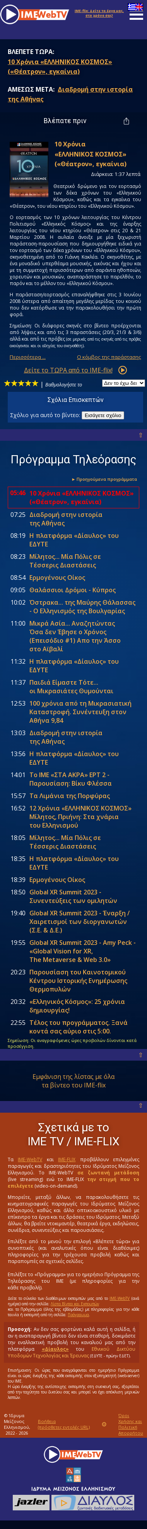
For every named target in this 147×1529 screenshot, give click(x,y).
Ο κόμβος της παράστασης (109, 356)
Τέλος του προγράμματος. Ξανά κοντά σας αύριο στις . (78, 1026)
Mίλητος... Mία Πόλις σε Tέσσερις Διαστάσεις (65, 560)
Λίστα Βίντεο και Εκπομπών (75, 1303)
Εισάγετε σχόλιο (103, 415)
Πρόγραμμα (78, 1314)
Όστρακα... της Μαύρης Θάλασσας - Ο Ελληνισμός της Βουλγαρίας (82, 606)
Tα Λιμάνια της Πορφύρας (69, 795)
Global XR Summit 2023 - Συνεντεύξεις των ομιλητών (73, 896)
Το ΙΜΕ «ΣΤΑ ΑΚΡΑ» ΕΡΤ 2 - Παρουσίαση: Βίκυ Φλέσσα (70, 779)
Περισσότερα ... (28, 356)
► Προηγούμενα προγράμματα (104, 479)
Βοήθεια (64, 1424)
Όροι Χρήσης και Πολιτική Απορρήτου (130, 1424)
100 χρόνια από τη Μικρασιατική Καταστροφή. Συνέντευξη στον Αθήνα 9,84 (80, 712)
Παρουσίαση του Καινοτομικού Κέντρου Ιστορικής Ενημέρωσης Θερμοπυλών (78, 980)
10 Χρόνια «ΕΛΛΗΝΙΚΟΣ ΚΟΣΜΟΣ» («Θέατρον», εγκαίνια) (81, 497)
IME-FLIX (66, 1159)
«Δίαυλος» (55, 1349)
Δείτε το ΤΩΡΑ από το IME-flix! (68, 370)
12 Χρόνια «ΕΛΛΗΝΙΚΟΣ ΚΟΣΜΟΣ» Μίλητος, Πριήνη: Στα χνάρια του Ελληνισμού (80, 817)
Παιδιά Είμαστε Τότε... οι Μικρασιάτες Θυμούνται (71, 686)
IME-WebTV (30, 1159)
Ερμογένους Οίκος (57, 577)
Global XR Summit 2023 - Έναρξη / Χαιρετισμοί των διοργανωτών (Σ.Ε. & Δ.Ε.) (79, 921)
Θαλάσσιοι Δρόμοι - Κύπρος (72, 590)
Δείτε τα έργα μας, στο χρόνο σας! (99, 13)
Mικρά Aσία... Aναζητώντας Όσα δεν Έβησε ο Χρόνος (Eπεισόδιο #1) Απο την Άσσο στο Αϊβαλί (75, 636)
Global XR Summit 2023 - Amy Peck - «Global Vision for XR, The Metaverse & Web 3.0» (82, 951)
